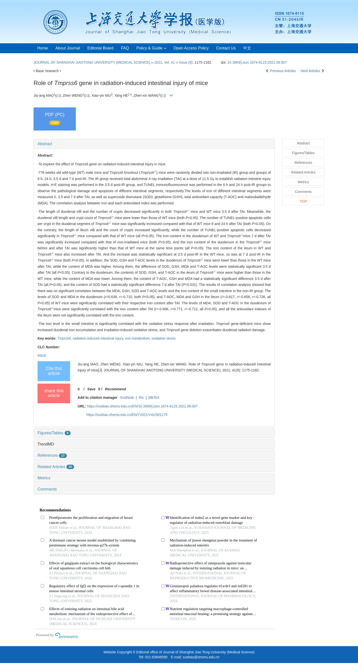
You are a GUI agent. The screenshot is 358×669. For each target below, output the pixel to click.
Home (42, 48)
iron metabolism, (138, 338)
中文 (247, 48)
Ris (141, 398)
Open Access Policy (191, 48)
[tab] (154, 144)
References (52, 455)
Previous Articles (281, 71)
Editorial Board (100, 48)
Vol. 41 (169, 62)
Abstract (45, 144)
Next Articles (312, 71)
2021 (158, 62)
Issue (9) (185, 62)
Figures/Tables (54, 433)
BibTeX (153, 398)
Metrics (44, 478)
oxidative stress (164, 338)
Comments (47, 489)
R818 (42, 355)
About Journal (67, 48)
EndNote (127, 398)
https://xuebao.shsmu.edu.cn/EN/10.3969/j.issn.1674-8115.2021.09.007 (142, 406)
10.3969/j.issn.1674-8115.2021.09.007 (257, 62)
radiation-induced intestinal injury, (99, 338)
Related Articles (56, 467)
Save (91, 389)
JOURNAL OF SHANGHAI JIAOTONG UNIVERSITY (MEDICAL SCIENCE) (92, 62)
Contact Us (226, 48)
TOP (303, 201)
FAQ (125, 48)
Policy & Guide (151, 48)
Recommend (115, 389)
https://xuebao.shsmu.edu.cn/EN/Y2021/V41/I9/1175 (126, 415)
